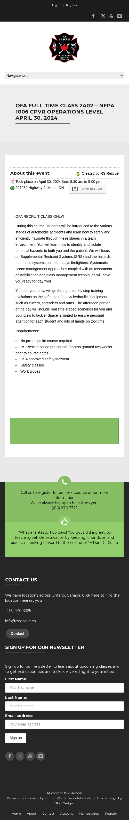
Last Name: (16, 697)
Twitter (102, 16)
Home (16, 813)
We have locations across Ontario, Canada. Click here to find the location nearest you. (62, 598)
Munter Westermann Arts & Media (70, 798)
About (31, 813)
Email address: (19, 715)
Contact (17, 634)
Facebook (93, 16)
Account (66, 813)
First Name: (16, 679)
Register (71, 5)
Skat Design (64, 803)
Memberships (89, 813)
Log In (56, 5)
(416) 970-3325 (18, 610)
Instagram (119, 16)
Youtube (110, 16)
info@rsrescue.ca (20, 621)
